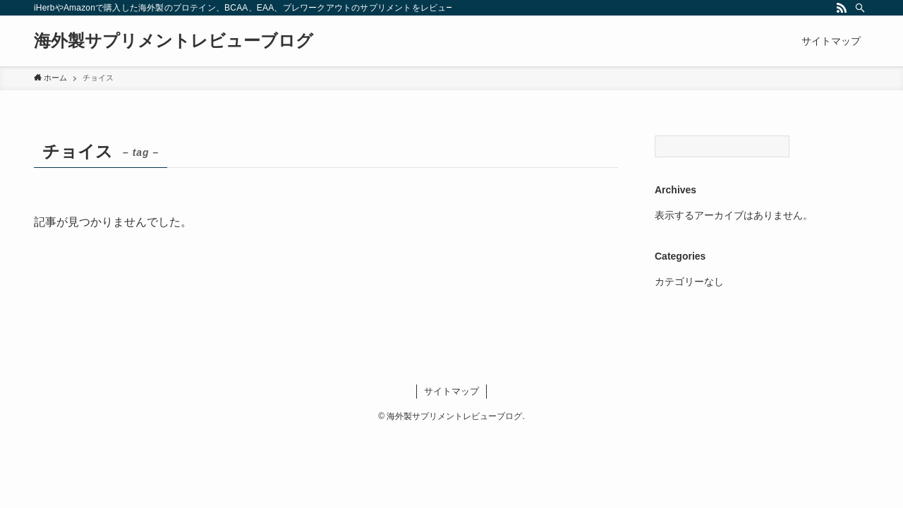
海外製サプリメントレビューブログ (173, 40)
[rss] (841, 8)
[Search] (722, 146)
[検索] (860, 8)
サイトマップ (451, 391)
